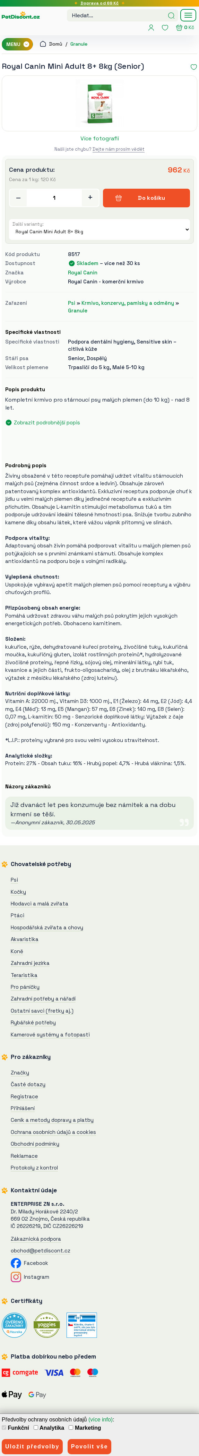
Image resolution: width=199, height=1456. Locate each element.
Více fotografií (99, 138)
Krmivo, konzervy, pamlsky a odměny (127, 303)
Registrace (24, 1096)
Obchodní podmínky (35, 1143)
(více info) (100, 1419)
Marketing (85, 1428)
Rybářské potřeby (33, 1022)
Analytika (49, 1428)
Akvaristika (24, 939)
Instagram (30, 1277)
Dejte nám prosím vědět (119, 149)
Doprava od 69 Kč (99, 3)
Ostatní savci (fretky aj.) (42, 1010)
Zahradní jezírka (30, 963)
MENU (18, 44)
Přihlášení (23, 1108)
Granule (78, 44)
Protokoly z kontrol (34, 1167)
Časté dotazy (28, 1084)
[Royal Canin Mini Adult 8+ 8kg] (99, 103)
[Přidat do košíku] (54, 198)
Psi (71, 303)
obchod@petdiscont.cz (40, 1250)
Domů (51, 44)
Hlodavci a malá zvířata (39, 903)
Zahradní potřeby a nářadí (43, 998)
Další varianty (27, 224)
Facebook (29, 1263)
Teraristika (24, 975)
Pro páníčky (25, 987)
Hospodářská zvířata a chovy (47, 927)
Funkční (15, 1428)
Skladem (87, 263)
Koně (17, 951)
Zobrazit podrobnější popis (47, 422)
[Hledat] (171, 15)
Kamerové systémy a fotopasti (50, 1034)
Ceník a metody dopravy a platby (52, 1120)
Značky (20, 1072)
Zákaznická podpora (36, 1239)
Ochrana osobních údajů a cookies (53, 1132)
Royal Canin (82, 272)
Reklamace (24, 1156)
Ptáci (17, 915)
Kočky (18, 892)
